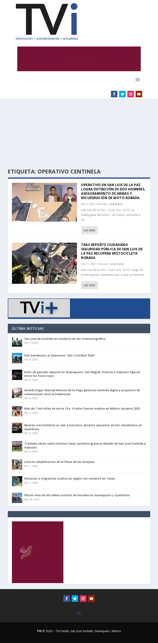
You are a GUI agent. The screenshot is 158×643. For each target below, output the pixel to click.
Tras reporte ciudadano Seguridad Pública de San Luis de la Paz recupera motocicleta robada (112, 251)
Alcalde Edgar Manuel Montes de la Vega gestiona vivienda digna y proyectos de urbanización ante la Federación (82, 392)
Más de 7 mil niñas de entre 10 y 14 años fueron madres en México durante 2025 (82, 408)
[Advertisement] (79, 130)
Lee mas (89, 230)
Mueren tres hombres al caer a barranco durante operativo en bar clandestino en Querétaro (83, 427)
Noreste (102, 204)
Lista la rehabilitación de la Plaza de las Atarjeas (59, 462)
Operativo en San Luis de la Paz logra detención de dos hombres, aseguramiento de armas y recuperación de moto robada (113, 191)
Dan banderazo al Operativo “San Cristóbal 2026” (59, 355)
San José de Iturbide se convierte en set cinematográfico (65, 339)
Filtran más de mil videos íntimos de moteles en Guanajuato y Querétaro (77, 495)
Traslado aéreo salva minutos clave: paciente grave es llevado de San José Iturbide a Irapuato (85, 445)
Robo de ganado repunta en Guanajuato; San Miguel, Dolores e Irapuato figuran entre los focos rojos (82, 374)
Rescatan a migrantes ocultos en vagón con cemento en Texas (69, 478)
